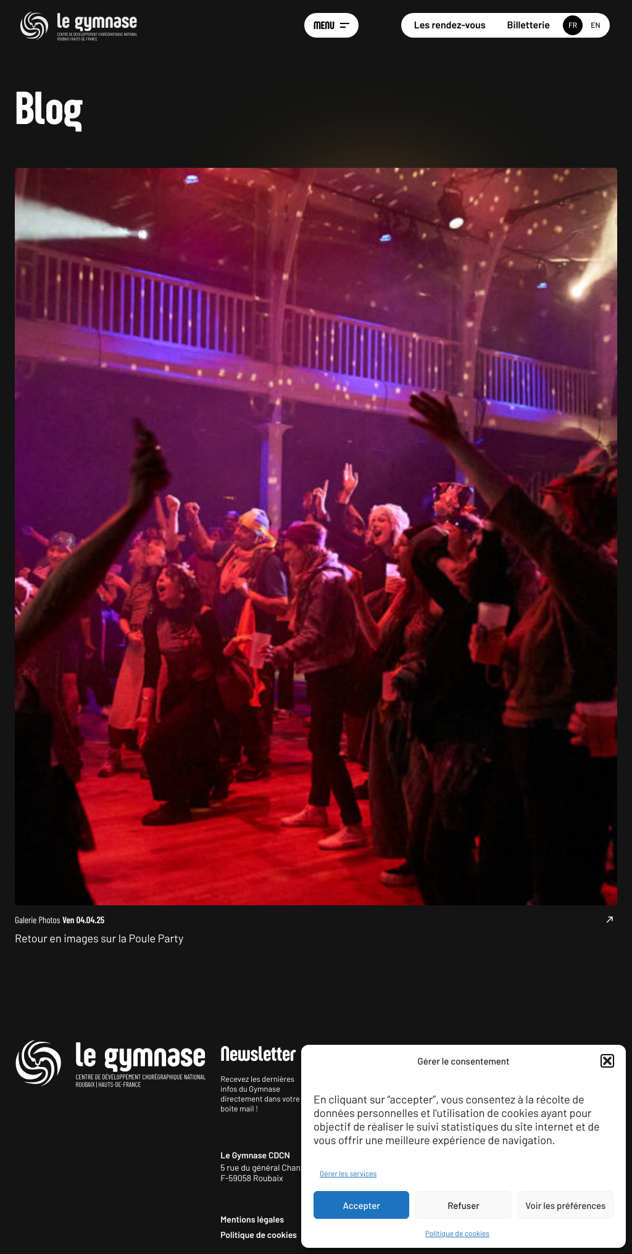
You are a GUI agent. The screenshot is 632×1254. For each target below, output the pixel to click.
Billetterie (528, 25)
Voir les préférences (565, 1205)
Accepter (361, 1205)
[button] (607, 1061)
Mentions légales (252, 1219)
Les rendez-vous (450, 25)
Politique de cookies (457, 1233)
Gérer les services (348, 1173)
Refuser (463, 1205)
